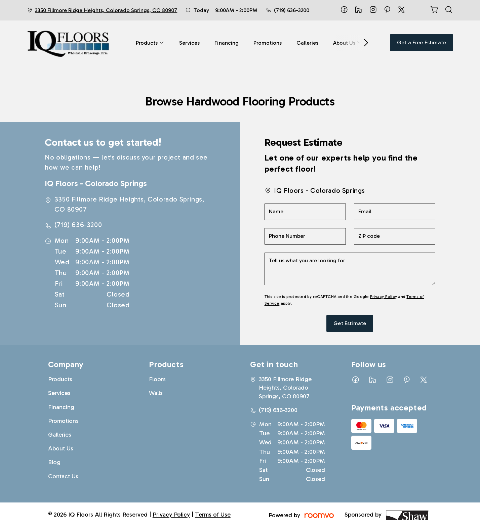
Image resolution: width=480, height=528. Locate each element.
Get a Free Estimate (421, 42)
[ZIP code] (394, 236)
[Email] (394, 212)
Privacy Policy (383, 296)
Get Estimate (349, 323)
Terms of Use (213, 514)
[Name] (305, 212)
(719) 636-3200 (291, 10)
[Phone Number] (305, 236)
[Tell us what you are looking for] (350, 269)
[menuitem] (150, 42)
